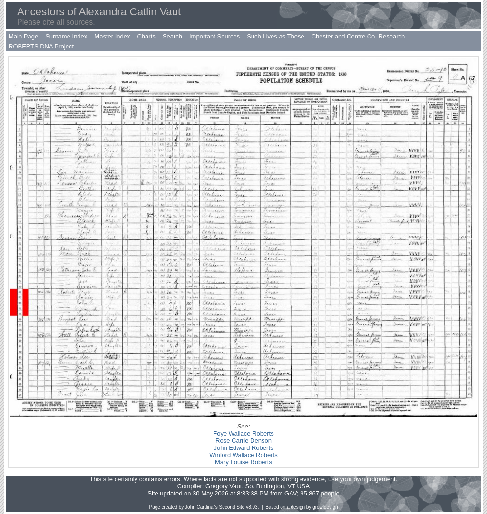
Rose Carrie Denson (243, 440)
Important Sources (214, 36)
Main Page (23, 36)
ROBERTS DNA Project (41, 46)
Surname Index (66, 36)
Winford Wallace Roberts (243, 454)
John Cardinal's (201, 507)
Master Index (112, 36)
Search (172, 36)
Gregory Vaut (223, 486)
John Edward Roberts (243, 447)
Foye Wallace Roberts (243, 433)
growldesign (325, 507)
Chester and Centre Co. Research (358, 36)
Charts (146, 36)
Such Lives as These (275, 36)
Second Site (232, 507)
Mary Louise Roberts (243, 462)
